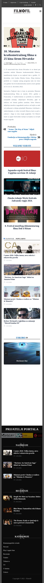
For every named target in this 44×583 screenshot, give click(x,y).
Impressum (13, 2)
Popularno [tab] (20, 239)
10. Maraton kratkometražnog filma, (20, 63)
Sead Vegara (9, 63)
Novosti (5, 547)
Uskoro (21, 337)
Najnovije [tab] (9, 239)
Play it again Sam (9, 550)
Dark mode (28, 5)
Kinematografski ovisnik (11, 543)
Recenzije (22, 491)
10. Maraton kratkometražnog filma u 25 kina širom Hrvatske (20, 55)
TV (4, 565)
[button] (40, 11)
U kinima (6, 568)
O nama (5, 2)
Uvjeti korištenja (23, 2)
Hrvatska (23, 64)
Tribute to (6, 561)
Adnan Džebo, (31, 63)
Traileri (5, 557)
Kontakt (33, 2)
